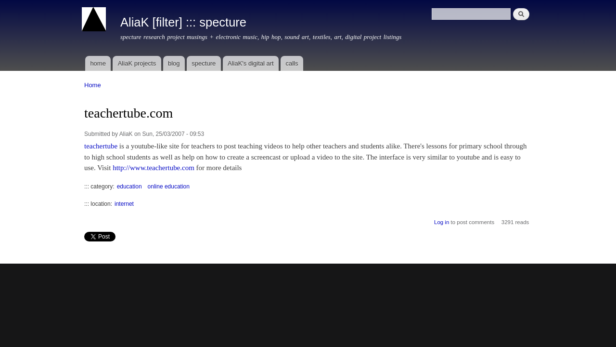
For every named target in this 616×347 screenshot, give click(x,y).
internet (124, 203)
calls (291, 63)
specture (204, 63)
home (98, 63)
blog (174, 63)
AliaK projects (137, 63)
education (129, 186)
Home (92, 85)
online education (169, 186)
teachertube (100, 146)
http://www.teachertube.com (153, 168)
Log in (441, 222)
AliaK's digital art (251, 63)
